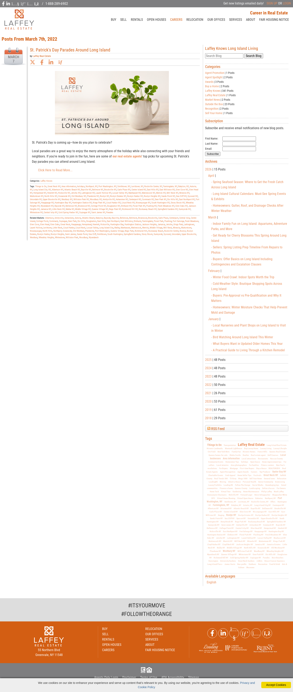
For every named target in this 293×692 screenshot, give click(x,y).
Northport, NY (270, 498)
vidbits (259, 561)
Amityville (59, 218)
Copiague (63, 221)
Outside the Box (214, 104)
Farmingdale (147, 221)
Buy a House (261, 468)
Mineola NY (252, 541)
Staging (221, 515)
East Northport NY (230, 531)
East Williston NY (167, 189)
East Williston (126, 221)
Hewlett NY (282, 528)
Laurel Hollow (36, 227)
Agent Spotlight (213, 77)
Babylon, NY (236, 505)
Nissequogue (36, 231)
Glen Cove (34, 224)
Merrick (145, 227)
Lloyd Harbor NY (213, 544)
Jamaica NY (260, 544)
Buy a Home (212, 86)
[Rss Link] (267, 633)
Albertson (49, 218)
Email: (208, 148)
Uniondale (176, 234)
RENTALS (137, 20)
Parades (266, 558)
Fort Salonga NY (246, 531)
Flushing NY (258, 535)
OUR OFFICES (216, 20)
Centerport (173, 218)
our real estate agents (127, 156)
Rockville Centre (171, 231)
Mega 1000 (242, 478)
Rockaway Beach (155, 231)
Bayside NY (280, 525)
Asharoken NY (255, 525)
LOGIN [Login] (287, 3)
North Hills (47, 231)
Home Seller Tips (244, 475)
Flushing (168, 221)
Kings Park (178, 224)
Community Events (215, 462)
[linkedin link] (51, 62)
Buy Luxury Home (251, 448)
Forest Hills (262, 452)
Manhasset (125, 227)
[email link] (61, 62)
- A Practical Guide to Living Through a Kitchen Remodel (248, 350)
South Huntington (115, 234)
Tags (208, 439)
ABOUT (149, 645)
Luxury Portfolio (215, 485)
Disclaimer (129, 677)
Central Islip (184, 218)
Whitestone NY (245, 554)
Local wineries (222, 465)
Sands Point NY (216, 518)
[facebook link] (42, 62)
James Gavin (229, 564)
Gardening (237, 491)
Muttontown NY (265, 541)
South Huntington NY (160, 202)
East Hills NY (274, 512)
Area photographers (239, 465)
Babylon (99, 218)
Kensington (213, 561)
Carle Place (163, 218)
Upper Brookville (188, 234)
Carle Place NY (215, 512)
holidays (244, 462)
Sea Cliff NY (229, 518)
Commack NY (268, 525)
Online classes (268, 488)
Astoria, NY (247, 505)
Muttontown (186, 227)
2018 (208, 418)
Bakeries (259, 498)
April (211, 176)
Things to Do (214, 444)
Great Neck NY (270, 475)
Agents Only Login (106, 677)
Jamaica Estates (274, 544)
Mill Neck (167, 227)
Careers (254, 472)
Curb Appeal (230, 475)
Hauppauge (76, 224)
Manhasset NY (280, 538)
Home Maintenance (251, 491)
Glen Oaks (54, 224)
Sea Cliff (92, 234)
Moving (223, 482)
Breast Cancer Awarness (275, 561)
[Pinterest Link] (245, 633)
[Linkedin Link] (223, 633)
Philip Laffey (266, 491)
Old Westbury (78, 231)
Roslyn (183, 231)
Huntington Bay (117, 224)
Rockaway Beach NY (256, 522)
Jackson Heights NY (244, 544)
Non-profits (242, 564)
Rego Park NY (240, 522)
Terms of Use (148, 677)
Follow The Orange (242, 485)
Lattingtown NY (233, 538)
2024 (208, 368)
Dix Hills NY (271, 554)
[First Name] (239, 138)
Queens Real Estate (277, 452)
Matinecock (136, 227)
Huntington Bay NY (276, 531)
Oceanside (67, 231)
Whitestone (60, 237)
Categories (212, 67)
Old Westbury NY (278, 548)
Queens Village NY (229, 554)
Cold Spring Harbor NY (239, 558)
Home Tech (214, 491)
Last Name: (211, 143)
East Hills (101, 221)
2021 (208, 393)
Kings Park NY (279, 541)
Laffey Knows (212, 90)
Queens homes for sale (218, 455)
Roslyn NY (231, 515)
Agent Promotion (214, 72)
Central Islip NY (242, 528)
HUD (150, 670)
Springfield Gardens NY (276, 522)
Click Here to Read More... (55, 170)
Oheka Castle (235, 455)
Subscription (214, 121)
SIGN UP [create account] (272, 3)
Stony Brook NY (227, 522)
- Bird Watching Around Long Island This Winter (242, 337)
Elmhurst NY (232, 535)
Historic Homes (249, 452)
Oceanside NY (263, 548)
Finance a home (226, 488)
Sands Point (82, 234)
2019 (208, 410)
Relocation (281, 478)
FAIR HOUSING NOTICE (160, 650)
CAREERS (176, 20)
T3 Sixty (233, 478)
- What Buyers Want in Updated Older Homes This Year (247, 344)
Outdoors (252, 564)
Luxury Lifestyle (280, 448)
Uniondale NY (253, 518)
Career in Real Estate (269, 12)
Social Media (257, 485)
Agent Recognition (227, 472)
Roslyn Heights (57, 234)
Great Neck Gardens (246, 561)
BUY (113, 20)
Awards (209, 81)
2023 (208, 376)
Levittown (47, 227)
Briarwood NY (226, 508)
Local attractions (249, 458)
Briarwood (142, 218)
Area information (231, 458)
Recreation (262, 564)
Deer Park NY (258, 554)
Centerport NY (278, 505)
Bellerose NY (212, 528)
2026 (208, 169)
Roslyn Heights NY (279, 515)
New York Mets (224, 452)
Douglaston (91, 221)
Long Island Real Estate (276, 445)
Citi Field (211, 452)
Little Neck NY (58, 209)
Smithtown (101, 234)
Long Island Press (214, 564)
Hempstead (87, 224)
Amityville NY (241, 525)
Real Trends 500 (221, 478)
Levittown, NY (243, 502)
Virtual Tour (226, 491)
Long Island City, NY (262, 505)
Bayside (107, 218)
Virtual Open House (245, 498)
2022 (208, 385)
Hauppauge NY (261, 531)
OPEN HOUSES (156, 20)
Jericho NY (220, 538)
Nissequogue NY (260, 512)
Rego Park (129, 231)
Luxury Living (265, 448)
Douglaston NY (113, 206)
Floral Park (158, 221)
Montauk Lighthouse (233, 448)
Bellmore (133, 218)
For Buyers (223, 468)
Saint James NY (227, 525)
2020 (208, 401)
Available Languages (220, 576)
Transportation (230, 445)
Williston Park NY (244, 551)
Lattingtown (189, 224)
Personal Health (249, 482)
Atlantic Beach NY (241, 508)
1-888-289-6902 (56, 3)
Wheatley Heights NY (275, 551)
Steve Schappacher (262, 495)
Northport (57, 231)
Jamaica (161, 224)
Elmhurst (137, 221)
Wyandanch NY (213, 554)
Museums (250, 567)
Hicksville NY (215, 531)
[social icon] (4, 4)
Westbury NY (229, 551)
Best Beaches (277, 558)
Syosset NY (241, 518)
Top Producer (264, 472)
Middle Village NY (234, 548)
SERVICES (235, 20)
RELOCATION (194, 20)
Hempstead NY (270, 528)
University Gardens (228, 561)
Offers (273, 502)
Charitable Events (215, 475)
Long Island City (106, 227)
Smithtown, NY (230, 502)
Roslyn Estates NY (245, 515)
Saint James (70, 234)
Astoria (78, 218)
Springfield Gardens (132, 234)
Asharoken (69, 218)
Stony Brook (147, 234)
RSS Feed (216, 429)
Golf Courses (273, 455)
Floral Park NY (245, 535)
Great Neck (65, 224)
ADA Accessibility (172, 677)
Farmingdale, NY (221, 505)
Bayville (115, 218)
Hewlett (96, 224)
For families (254, 465)
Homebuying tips (272, 485)
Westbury (34, 237)
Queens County (241, 488)
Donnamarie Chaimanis (217, 495)
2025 (208, 360)
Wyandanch (93, 237)
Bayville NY (255, 508)
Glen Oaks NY (181, 206)
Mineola (176, 227)
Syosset (167, 234)
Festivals (257, 475)
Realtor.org (143, 670)
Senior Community (265, 482)
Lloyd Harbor (68, 227)
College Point (42, 221)
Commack (53, 221)
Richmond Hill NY (221, 558)
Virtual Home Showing (226, 498)
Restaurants (263, 458)
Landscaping (254, 488)
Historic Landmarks (215, 448)
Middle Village (156, 227)
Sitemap (193, 677)
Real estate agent (258, 455)
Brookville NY (280, 508)
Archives (211, 161)
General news (269, 478)
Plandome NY (215, 551)
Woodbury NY (259, 551)
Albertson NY (213, 508)
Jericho (169, 224)
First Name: (211, 138)
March (212, 217)
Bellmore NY (267, 508)
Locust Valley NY (265, 538)
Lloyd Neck (80, 227)
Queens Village (117, 231)
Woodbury (83, 237)
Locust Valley (92, 227)
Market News (212, 99)
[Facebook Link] (212, 633)
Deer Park (72, 221)
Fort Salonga (178, 221)
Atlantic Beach (88, 218)
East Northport (113, 221)
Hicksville (104, 224)
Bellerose (124, 218)
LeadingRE (213, 482)
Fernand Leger (246, 495)
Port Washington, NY (107, 186)
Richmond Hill (141, 231)
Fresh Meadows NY (273, 535)
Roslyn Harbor (43, 234)
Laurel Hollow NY (249, 538)
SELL (123, 20)
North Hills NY (250, 548)
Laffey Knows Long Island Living (231, 48)
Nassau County (276, 458)
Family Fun (236, 452)
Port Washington (102, 231)
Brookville (152, 218)
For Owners (281, 488)
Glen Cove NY (245, 512)
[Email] (239, 149)
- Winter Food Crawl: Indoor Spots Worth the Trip (242, 277)
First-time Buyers (247, 468)
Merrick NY (227, 541)
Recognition (211, 108)
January (214, 319)
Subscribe (213, 153)
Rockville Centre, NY (259, 502)
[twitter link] (32, 62)
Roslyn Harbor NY (262, 515)
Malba (117, 227)
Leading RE (228, 485)
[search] (224, 55)
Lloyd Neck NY (228, 544)
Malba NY (221, 548)
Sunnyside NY (213, 525)
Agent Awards (243, 472)
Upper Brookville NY (269, 518)
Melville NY (233, 495)
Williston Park (72, 237)
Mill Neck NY (239, 541)
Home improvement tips (272, 462)
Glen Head (44, 224)
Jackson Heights (149, 224)
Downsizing (280, 482)
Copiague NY (255, 558)
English (211, 582)
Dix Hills (81, 221)
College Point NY (227, 528)
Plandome (89, 231)
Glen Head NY (256, 528)
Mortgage (234, 468)
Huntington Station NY (216, 535)
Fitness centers (267, 465)
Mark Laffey (279, 491)
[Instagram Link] (256, 633)
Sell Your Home (213, 113)
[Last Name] (239, 144)
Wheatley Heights (46, 237)
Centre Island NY (231, 512)
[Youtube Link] (234, 633)
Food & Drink (274, 564)
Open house (255, 462)
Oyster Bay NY (279, 471)
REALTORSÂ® (274, 468)
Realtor (246, 455)
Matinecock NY (215, 541)
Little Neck (57, 227)
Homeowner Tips (232, 462)
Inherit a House (234, 482)
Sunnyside (158, 234)
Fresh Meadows (192, 221)
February (214, 271)
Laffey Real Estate (215, 95)
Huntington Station (133, 224)
